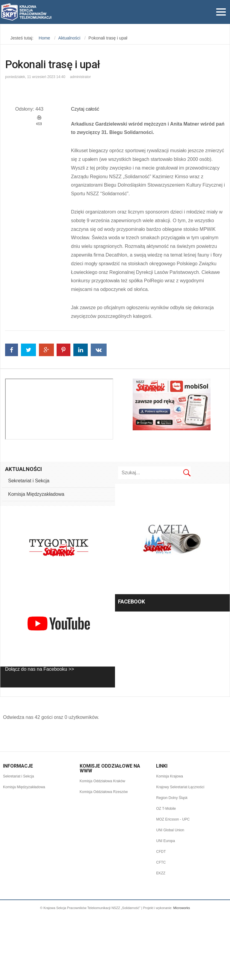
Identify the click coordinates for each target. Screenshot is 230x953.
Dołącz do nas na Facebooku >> (39, 669)
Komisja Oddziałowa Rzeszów (104, 792)
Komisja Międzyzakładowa (36, 494)
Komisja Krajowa (169, 776)
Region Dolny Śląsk (171, 798)
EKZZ (160, 873)
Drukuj (39, 117)
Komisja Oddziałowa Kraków (102, 781)
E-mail (39, 124)
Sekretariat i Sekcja (28, 480)
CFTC (161, 862)
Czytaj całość (85, 109)
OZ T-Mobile (166, 808)
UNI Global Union (170, 830)
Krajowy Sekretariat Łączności (180, 787)
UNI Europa (165, 841)
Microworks (181, 908)
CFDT (161, 852)
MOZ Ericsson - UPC (173, 819)
